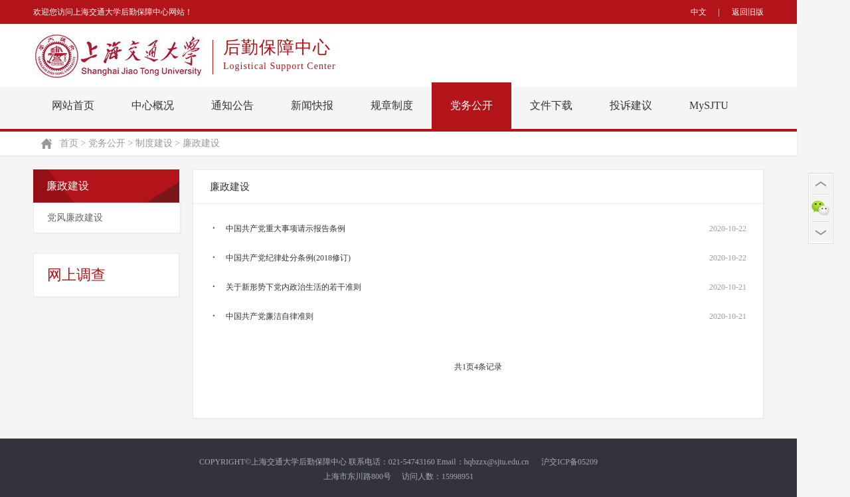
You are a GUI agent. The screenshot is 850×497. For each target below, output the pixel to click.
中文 (699, 12)
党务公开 (471, 105)
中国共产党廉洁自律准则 (269, 316)
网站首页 (73, 105)
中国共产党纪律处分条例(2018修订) (288, 257)
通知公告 (232, 105)
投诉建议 (631, 105)
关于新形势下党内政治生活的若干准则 (293, 287)
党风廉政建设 (75, 218)
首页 (69, 143)
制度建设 (154, 143)
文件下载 (551, 105)
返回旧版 (748, 12)
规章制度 (392, 105)
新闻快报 (312, 105)
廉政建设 (201, 143)
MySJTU (708, 105)
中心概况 (152, 105)
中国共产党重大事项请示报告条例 (285, 228)
